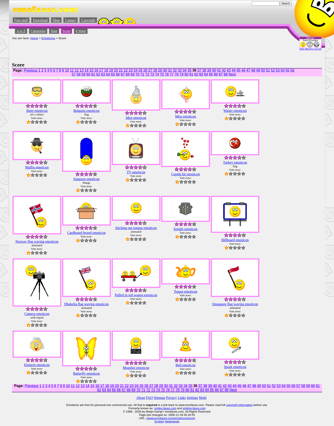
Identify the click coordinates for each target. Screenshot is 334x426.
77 (172, 74)
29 (160, 70)
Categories (38, 31)
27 (150, 70)
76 (167, 74)
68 (128, 74)
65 (113, 74)
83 (201, 74)
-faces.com (169, 408)
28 (155, 70)
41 (219, 70)
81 (191, 74)
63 (103, 74)
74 (157, 74)
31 (170, 70)
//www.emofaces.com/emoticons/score (170, 418)
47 (248, 70)
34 (185, 70)
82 (196, 74)
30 (165, 70)
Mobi (203, 398)
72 (147, 74)
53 (278, 70)
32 (175, 70)
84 (206, 74)
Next (232, 74)
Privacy (171, 398)
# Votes (81, 31)
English (159, 421)
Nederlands (172, 421)
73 (152, 74)
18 (106, 70)
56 (292, 70)
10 (67, 70)
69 (133, 74)
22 (126, 70)
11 (72, 70)
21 (121, 70)
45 (239, 70)
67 (123, 74)
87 (221, 74)
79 (182, 74)
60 (88, 74)
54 (283, 70)
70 (137, 74)
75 (162, 74)
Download (40, 20)
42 (224, 70)
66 (118, 74)
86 (216, 74)
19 (111, 70)
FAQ (149, 398)
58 (79, 74)
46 (243, 70)
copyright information (239, 405)
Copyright (88, 20)
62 (98, 74)
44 (234, 70)
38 (204, 70)
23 (131, 70)
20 (116, 70)
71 (142, 74)
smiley (158, 408)
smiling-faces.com (194, 408)
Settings (192, 398)
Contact (70, 20)
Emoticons (48, 38)
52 (273, 70)
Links (182, 398)
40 (214, 70)
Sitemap (159, 398)
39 (209, 70)
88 (226, 74)
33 (180, 70)
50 (263, 70)
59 (83, 74)
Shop (56, 20)
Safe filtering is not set (310, 49)
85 (211, 74)
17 (101, 70)
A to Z (21, 31)
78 (177, 74)
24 (135, 70)
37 (199, 70)
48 (253, 70)
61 (93, 74)
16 (96, 70)
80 (186, 74)
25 (141, 70)
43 (229, 70)
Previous (30, 70)
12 (77, 70)
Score (67, 31)
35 (189, 70)
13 (82, 70)
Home (34, 38)
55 (287, 70)
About (140, 398)
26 (145, 70)
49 (258, 70)
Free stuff (21, 20)
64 (108, 74)
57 (74, 74)
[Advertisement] (92, 50)
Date (54, 31)
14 (87, 70)
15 (91, 70)
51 (268, 70)
